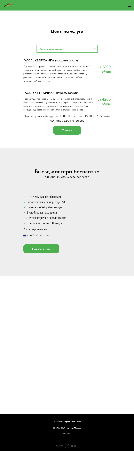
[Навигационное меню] (129, 5)
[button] (67, 130)
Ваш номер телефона (35, 229)
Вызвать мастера (41, 248)
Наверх (67, 433)
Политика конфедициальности (67, 421)
